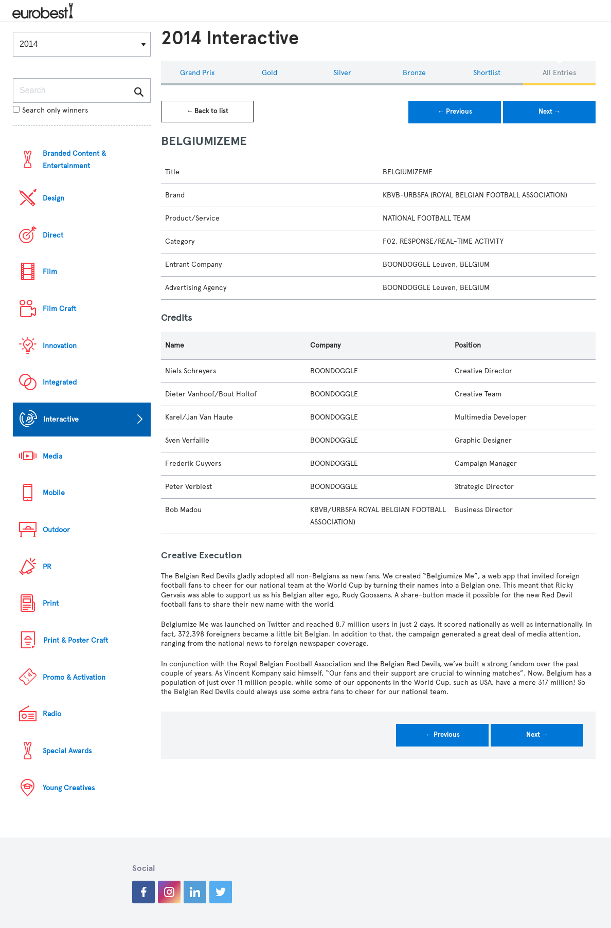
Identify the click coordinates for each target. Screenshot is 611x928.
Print (51, 603)
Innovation (60, 345)
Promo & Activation (74, 677)
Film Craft (59, 308)
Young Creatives (69, 788)
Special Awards (67, 751)
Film (50, 271)
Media (52, 456)
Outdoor (56, 529)
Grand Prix (197, 72)
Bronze (414, 72)
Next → (549, 111)
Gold (269, 72)
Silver (342, 72)
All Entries (559, 72)
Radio (52, 713)
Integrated (60, 382)
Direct (53, 235)
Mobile (54, 492)
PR (47, 566)
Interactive (61, 419)
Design (53, 198)
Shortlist (486, 72)
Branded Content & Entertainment (74, 159)
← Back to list (207, 111)
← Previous (455, 111)
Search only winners (50, 110)
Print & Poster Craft (75, 640)
